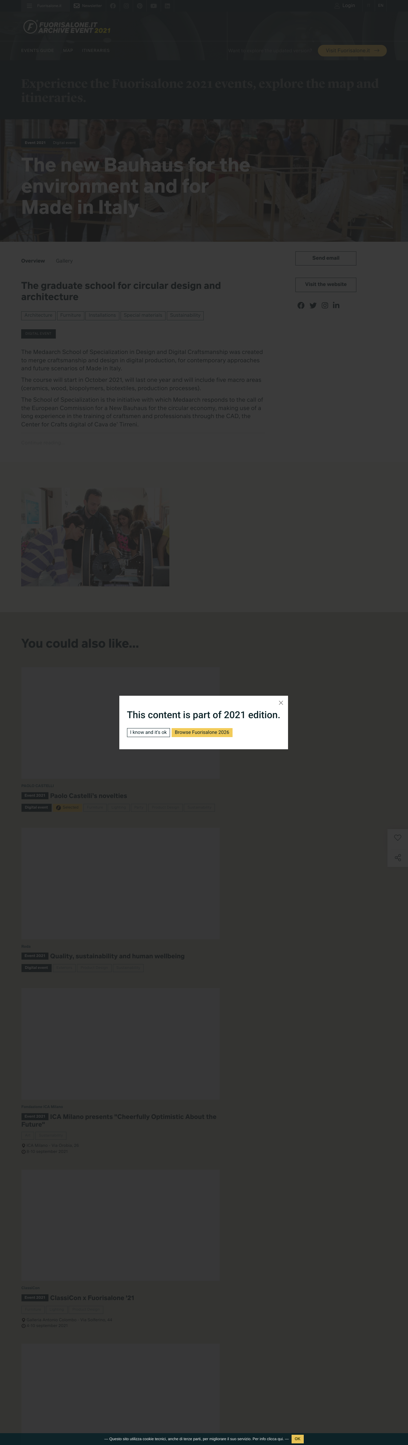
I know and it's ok (150, 732)
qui (280, 1439)
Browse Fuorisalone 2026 (207, 732)
